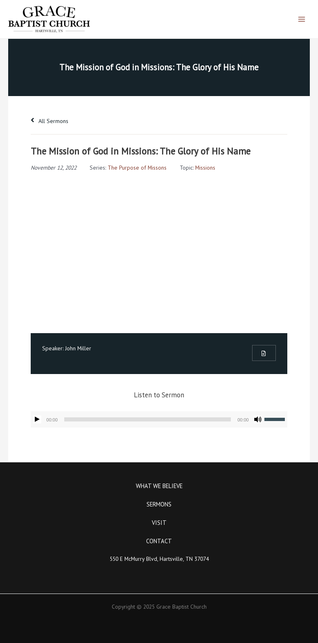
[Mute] (258, 419)
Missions (205, 167)
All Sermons (49, 121)
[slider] (147, 419)
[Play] (37, 419)
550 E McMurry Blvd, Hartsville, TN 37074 (159, 558)
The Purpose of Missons (137, 167)
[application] (159, 419)
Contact (159, 541)
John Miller (78, 348)
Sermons (159, 504)
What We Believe (159, 486)
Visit (159, 522)
